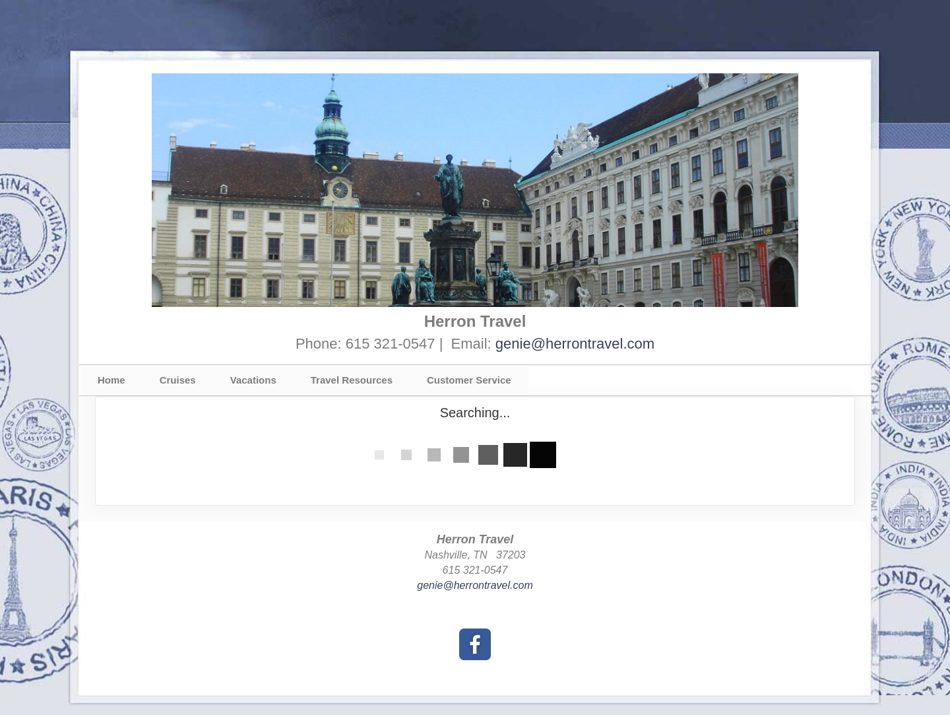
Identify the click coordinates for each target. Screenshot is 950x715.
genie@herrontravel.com (574, 343)
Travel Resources (352, 380)
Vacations (253, 380)
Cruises (178, 380)
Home (111, 380)
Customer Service (469, 380)
